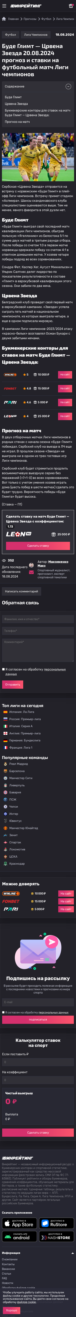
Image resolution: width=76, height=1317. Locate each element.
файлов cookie (26, 1302)
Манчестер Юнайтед (21, 828)
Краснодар (14, 864)
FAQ (4, 1278)
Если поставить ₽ (15, 1054)
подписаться (38, 1019)
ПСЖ (10, 800)
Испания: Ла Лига (19, 712)
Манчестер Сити (18, 778)
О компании (10, 1259)
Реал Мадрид (16, 764)
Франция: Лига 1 (16, 747)
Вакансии (8, 1269)
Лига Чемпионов (35, 35)
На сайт (65, 374)
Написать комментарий (21, 591)
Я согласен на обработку (35, 672)
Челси (11, 807)
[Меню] (4, 6)
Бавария (12, 792)
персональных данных (54, 1012)
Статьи (6, 1273)
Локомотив (14, 849)
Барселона (14, 771)
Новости (7, 1283)
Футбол (10, 35)
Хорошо (11, 1310)
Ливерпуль (14, 785)
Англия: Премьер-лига (20, 733)
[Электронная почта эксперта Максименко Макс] (31, 572)
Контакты (8, 1264)
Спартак (12, 842)
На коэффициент (14, 1072)
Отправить (12, 684)
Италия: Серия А (16, 726)
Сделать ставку (38, 545)
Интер (11, 814)
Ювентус (13, 821)
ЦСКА (10, 857)
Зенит (11, 835)
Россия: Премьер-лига (20, 719)
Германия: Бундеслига (20, 740)
